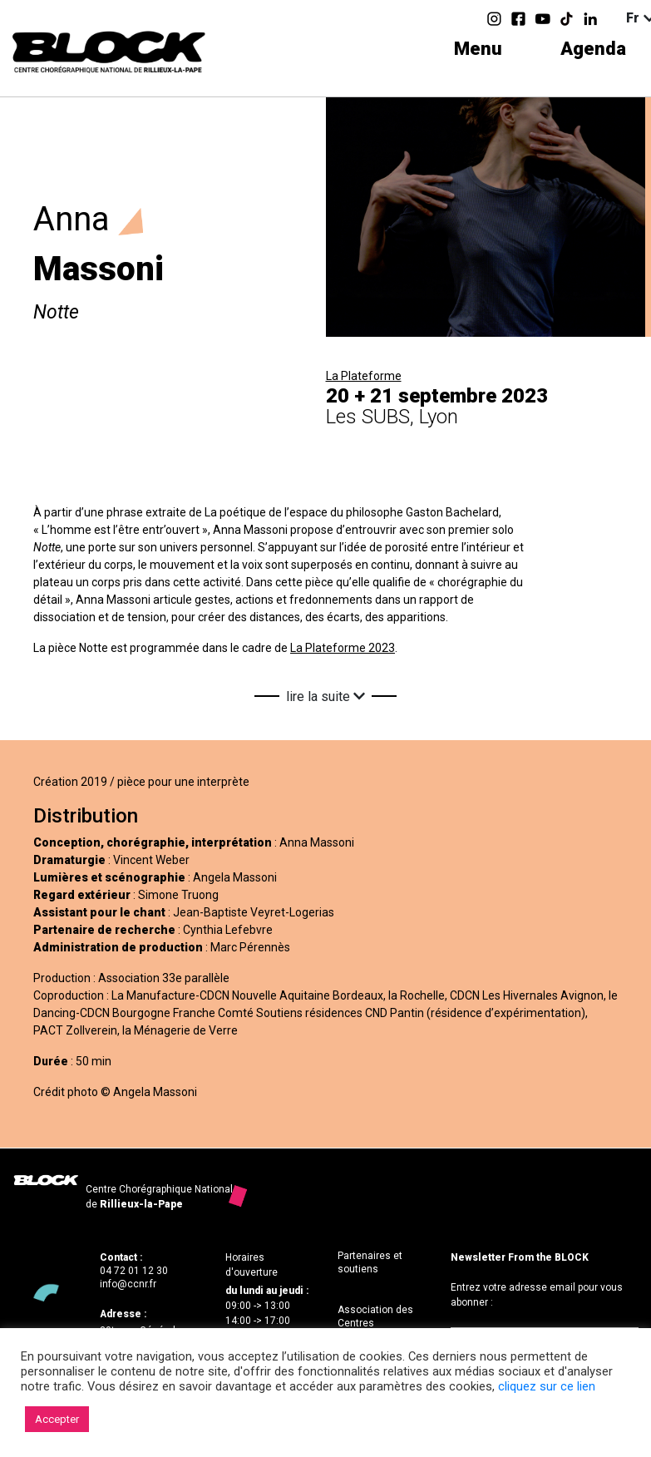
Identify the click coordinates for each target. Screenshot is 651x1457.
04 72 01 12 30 (134, 1271)
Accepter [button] (57, 1419)
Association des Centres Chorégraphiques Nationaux (377, 1329)
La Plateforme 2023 (342, 647)
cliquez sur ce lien (546, 1386)
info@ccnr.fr (128, 1284)
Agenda (593, 48)
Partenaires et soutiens (370, 1262)
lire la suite (325, 696)
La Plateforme (364, 376)
